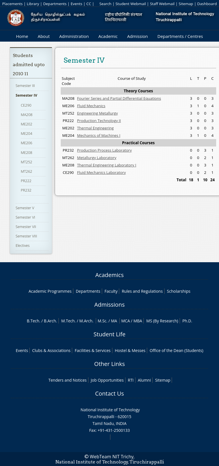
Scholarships (178, 291)
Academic (107, 36)
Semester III (25, 85)
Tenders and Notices (67, 380)
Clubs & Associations (51, 350)
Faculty (110, 291)
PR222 (26, 180)
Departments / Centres (180, 36)
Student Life (109, 334)
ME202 (26, 124)
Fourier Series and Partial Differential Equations (119, 98)
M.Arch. (86, 320)
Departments (54, 3)
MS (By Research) (162, 320)
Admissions (109, 304)
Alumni (144, 380)
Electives (23, 245)
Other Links (109, 364)
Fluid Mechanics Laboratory (101, 172)
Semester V (25, 207)
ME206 (26, 142)
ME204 (26, 133)
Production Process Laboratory (104, 150)
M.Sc (102, 320)
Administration (74, 36)
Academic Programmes (50, 291)
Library (33, 3)
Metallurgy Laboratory (96, 157)
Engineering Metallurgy (97, 113)
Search (105, 3)
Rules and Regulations (142, 291)
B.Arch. (50, 320)
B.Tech (33, 320)
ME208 (26, 152)
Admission (137, 36)
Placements (12, 3)
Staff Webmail (162, 3)
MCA (125, 320)
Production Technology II (99, 120)
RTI (130, 380)
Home (22, 36)
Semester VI (25, 217)
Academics (109, 275)
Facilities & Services (93, 350)
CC (88, 3)
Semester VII (26, 226)
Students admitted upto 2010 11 (29, 64)
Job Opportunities (107, 380)
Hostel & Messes (130, 350)
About (44, 36)
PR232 (26, 190)
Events (76, 3)
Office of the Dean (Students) (176, 350)
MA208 (27, 114)
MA (114, 320)
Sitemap (186, 3)
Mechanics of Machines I (98, 135)
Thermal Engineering (95, 128)
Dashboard (207, 3)
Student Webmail (130, 3)
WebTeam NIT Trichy (112, 456)
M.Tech (68, 320)
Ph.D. (187, 320)
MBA (137, 320)
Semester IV (26, 95)
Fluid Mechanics (91, 105)
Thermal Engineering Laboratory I (106, 165)
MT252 (26, 161)
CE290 (26, 105)
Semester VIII (26, 236)
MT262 (26, 171)
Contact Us (109, 393)
